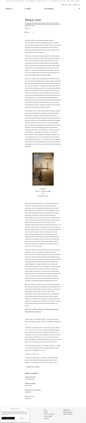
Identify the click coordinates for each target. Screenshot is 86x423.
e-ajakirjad (74, 4)
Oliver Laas (27, 28)
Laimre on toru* (29, 396)
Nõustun (8, 418)
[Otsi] (79, 9)
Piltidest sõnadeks (30, 383)
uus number (48, 8)
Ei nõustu (22, 418)
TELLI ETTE (64, 4)
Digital (82, 420)
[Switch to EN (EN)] (79, 4)
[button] (27, 408)
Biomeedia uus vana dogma (33, 366)
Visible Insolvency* (30, 377)
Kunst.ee (9, 8)
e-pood (69, 4)
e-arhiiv (28, 8)
